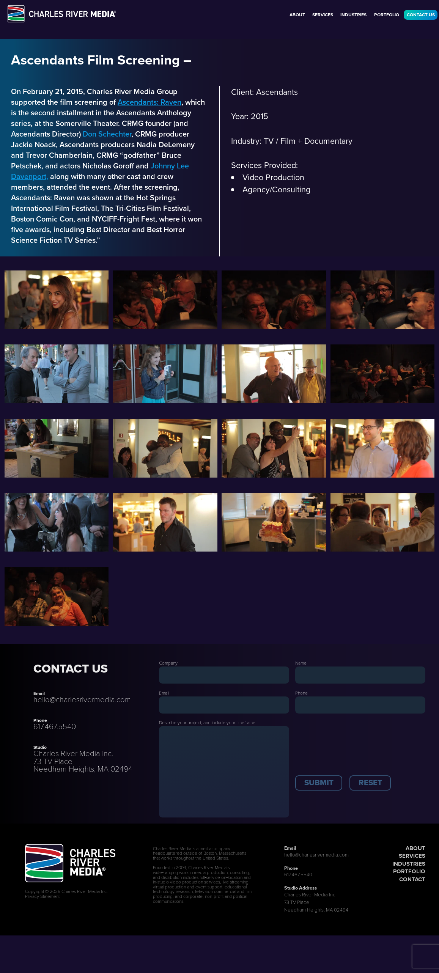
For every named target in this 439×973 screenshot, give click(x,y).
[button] (318, 783)
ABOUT (415, 848)
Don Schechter (107, 134)
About (297, 14)
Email (164, 693)
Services (322, 14)
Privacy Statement (42, 896)
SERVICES (412, 856)
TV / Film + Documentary (308, 141)
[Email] (224, 705)
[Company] (224, 675)
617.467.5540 (54, 726)
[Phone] (360, 705)
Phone (301, 693)
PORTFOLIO (409, 871)
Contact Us (421, 14)
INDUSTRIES (408, 864)
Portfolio (386, 14)
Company (168, 663)
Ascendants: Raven (149, 102)
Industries (353, 14)
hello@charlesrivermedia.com (82, 699)
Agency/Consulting (276, 190)
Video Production (273, 177)
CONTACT (412, 879)
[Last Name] (360, 675)
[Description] (224, 771)
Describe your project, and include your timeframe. (207, 722)
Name (301, 663)
